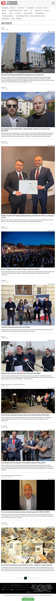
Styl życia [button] (19, 13)
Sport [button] (26, 10)
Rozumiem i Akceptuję (28, 599)
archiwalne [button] (6, 18)
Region (38, 586)
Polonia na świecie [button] (8, 16)
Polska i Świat (50, 588)
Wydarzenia (30, 7)
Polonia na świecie (47, 589)
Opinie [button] (11, 13)
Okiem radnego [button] (40, 13)
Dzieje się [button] (13, 7)
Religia (32, 588)
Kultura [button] (45, 7)
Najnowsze (5, 7)
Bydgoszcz (34, 585)
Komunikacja (39, 10)
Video (13, 18)
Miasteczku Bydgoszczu (38, 16)
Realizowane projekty (22, 16)
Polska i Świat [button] (29, 13)
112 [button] (31, 10)
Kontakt (19, 18)
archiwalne (48, 591)
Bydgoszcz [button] (22, 7)
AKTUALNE (38, 7)
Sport (33, 587)
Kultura (33, 586)
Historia (49, 587)
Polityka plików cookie (28, 596)
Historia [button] (47, 10)
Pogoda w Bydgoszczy (16, 10)
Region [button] (5, 10)
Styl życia (43, 588)
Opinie (37, 588)
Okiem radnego (37, 589)
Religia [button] (5, 13)
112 (38, 587)
